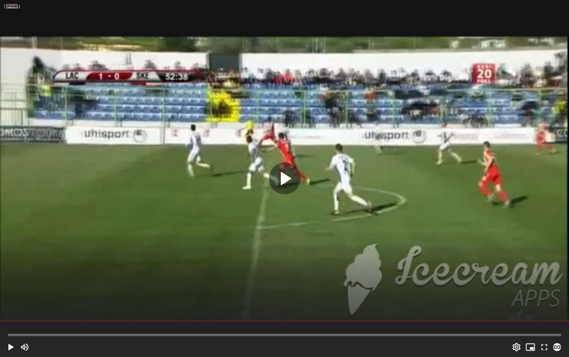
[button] (11, 347)
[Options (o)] (516, 347)
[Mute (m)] (25, 347)
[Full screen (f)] (544, 347)
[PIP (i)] (530, 347)
